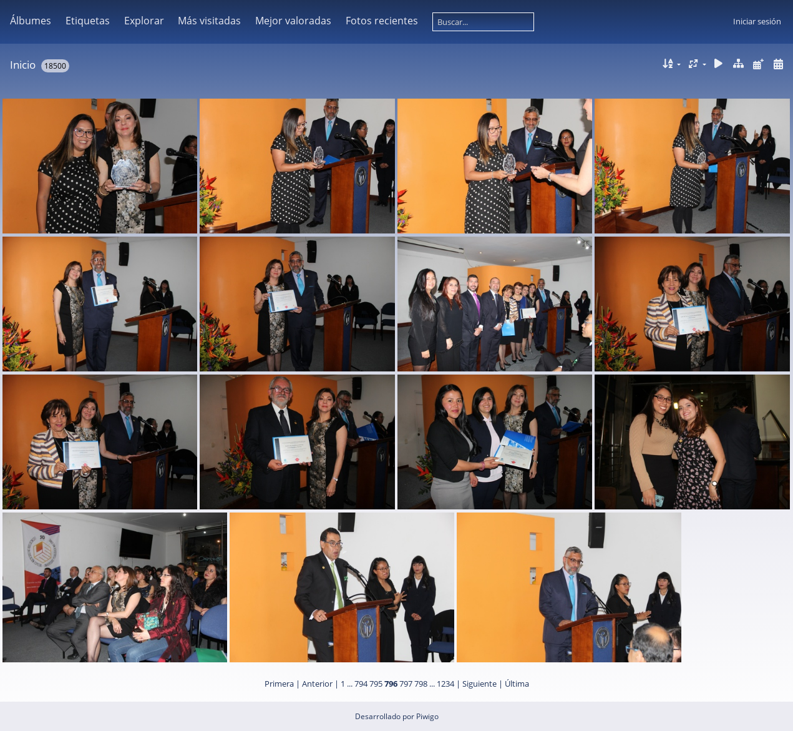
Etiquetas (88, 20)
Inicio (23, 64)
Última (517, 683)
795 (375, 683)
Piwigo (427, 716)
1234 (445, 683)
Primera (279, 683)
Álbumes (30, 20)
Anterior (317, 683)
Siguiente (479, 683)
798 (420, 683)
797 (405, 683)
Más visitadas (209, 20)
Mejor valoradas (293, 20)
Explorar (144, 20)
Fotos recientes (382, 20)
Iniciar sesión (757, 21)
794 (360, 683)
